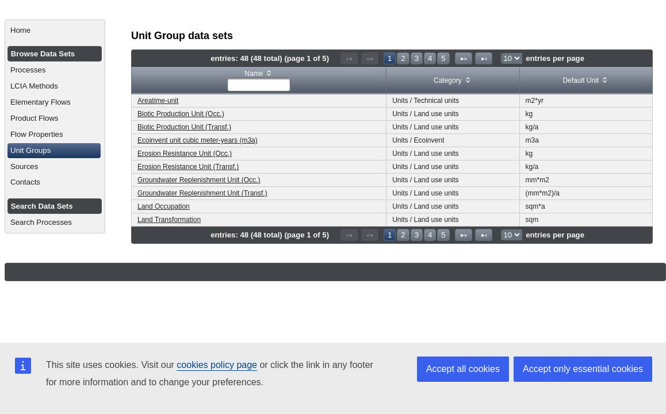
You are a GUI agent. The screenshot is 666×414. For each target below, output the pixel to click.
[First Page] (349, 58)
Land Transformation (169, 220)
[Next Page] (463, 58)
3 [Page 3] (417, 58)
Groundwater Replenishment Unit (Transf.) (202, 193)
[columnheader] (259, 80)
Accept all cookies (463, 369)
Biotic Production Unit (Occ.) (180, 114)
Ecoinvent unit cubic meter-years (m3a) (197, 140)
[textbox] (258, 84)
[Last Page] (483, 58)
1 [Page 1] (390, 58)
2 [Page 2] (403, 58)
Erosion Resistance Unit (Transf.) (188, 167)
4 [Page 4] (430, 58)
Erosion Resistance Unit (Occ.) (184, 154)
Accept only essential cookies (583, 369)
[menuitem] (54, 30)
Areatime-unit (157, 101)
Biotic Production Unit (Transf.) (184, 127)
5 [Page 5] (443, 58)
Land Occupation (163, 206)
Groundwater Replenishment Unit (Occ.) (198, 180)
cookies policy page (217, 365)
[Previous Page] (369, 58)
